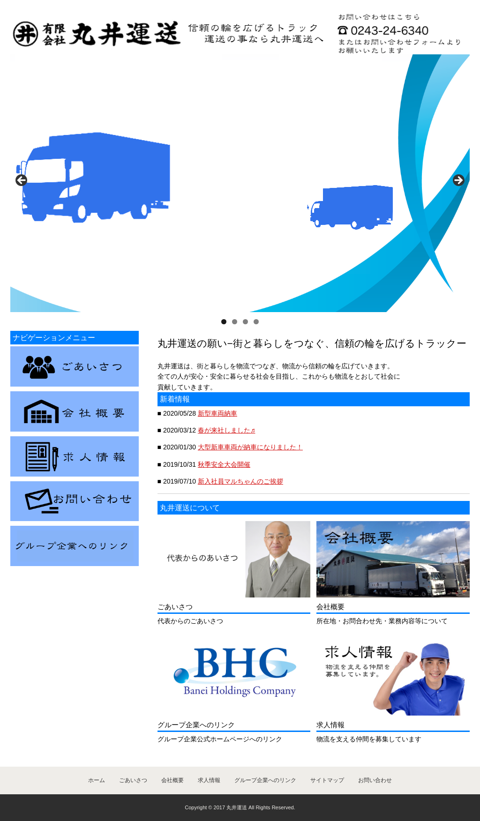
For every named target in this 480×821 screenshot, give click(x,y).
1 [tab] (223, 321)
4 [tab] (256, 321)
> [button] (458, 181)
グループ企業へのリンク (265, 780)
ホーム (96, 780)
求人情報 (209, 780)
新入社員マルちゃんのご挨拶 (240, 481)
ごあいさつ (133, 780)
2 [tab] (234, 321)
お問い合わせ (375, 780)
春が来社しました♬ (226, 430)
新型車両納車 (217, 413)
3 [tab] (245, 321)
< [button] (22, 181)
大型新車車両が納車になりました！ (250, 447)
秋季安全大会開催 (224, 464)
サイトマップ (327, 780)
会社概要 (172, 780)
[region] (240, 183)
